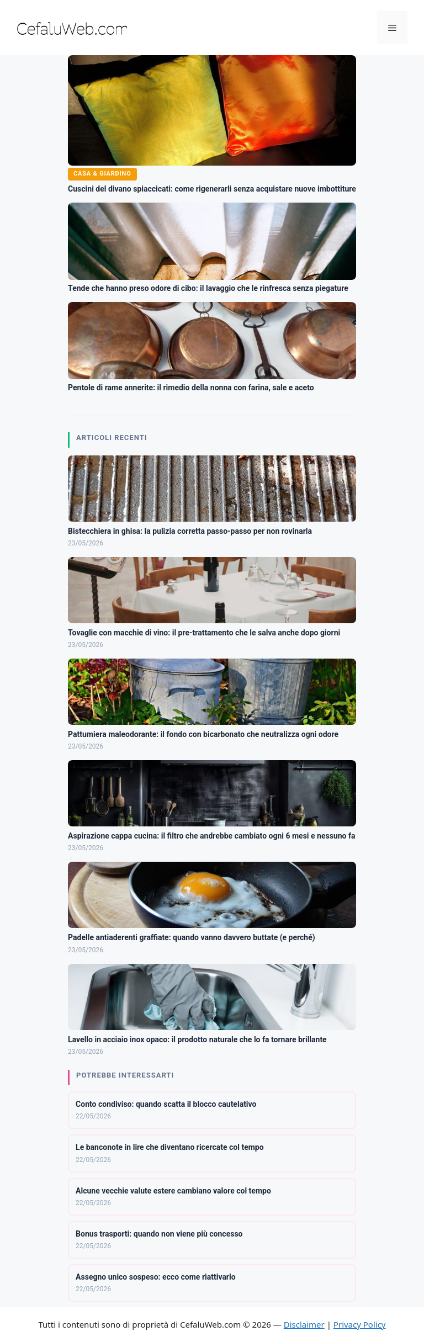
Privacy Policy (359, 1324)
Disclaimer (304, 1324)
